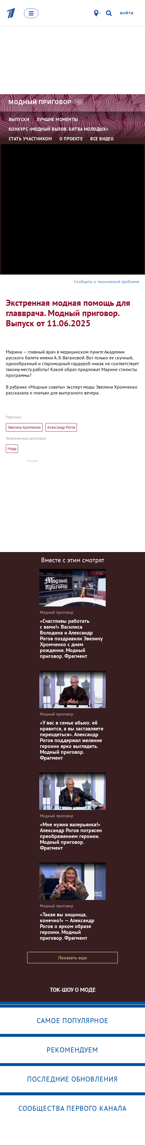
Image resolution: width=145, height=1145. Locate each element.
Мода (12, 448)
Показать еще (72, 958)
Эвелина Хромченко (24, 427)
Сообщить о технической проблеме (106, 281)
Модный (40, 102)
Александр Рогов (61, 427)
